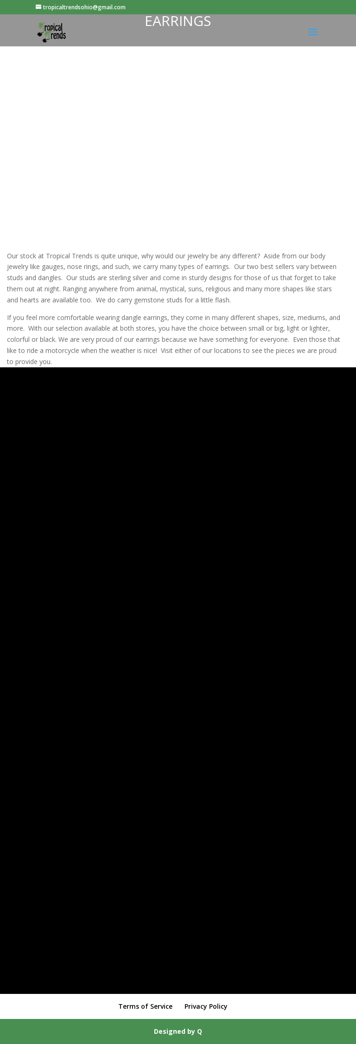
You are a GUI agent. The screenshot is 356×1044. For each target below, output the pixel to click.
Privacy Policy (206, 1006)
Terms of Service (145, 1006)
